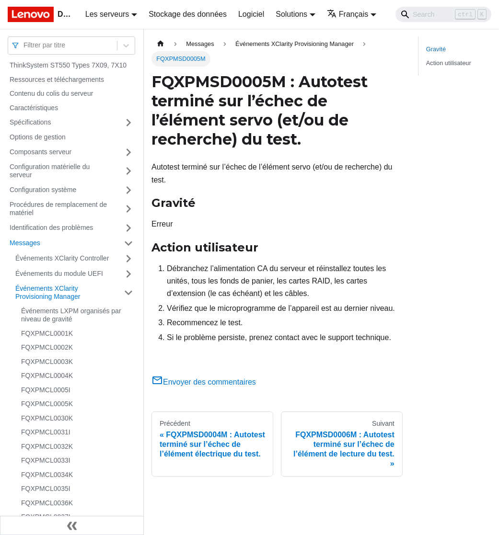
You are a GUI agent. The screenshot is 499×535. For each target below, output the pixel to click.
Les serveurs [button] (107, 14)
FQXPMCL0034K (47, 474)
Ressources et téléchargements (57, 79)
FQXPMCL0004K (47, 375)
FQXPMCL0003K (47, 361)
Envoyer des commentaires (203, 382)
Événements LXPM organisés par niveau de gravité (71, 315)
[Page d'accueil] (160, 43)
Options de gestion (38, 137)
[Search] (443, 14)
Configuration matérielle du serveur (50, 171)
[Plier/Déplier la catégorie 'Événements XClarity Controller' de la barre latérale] (128, 258)
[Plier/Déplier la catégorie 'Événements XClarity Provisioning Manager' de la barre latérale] (128, 293)
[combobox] (24, 45)
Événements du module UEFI (59, 273)
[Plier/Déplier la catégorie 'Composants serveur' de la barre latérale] (128, 152)
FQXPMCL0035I (45, 488)
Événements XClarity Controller (62, 258)
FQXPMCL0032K (47, 446)
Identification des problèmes (51, 227)
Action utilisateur (448, 63)
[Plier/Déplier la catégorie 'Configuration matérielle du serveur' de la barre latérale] (128, 171)
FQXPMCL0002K (47, 347)
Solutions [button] (291, 14)
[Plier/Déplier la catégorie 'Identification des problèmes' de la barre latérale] (128, 228)
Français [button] (347, 14)
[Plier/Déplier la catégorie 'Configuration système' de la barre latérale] (128, 190)
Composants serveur (40, 152)
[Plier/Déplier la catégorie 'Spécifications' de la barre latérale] (128, 122)
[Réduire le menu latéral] (72, 525)
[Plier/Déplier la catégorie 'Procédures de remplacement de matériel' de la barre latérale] (128, 209)
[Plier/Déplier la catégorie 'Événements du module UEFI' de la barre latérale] (128, 274)
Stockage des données (188, 14)
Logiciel (251, 14)
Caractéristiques (34, 108)
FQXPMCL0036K (47, 503)
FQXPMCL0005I (45, 390)
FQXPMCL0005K (47, 404)
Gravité (436, 49)
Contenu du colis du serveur (51, 93)
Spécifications (30, 122)
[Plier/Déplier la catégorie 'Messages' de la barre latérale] (128, 243)
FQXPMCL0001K (47, 333)
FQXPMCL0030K (47, 418)
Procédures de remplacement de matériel (58, 209)
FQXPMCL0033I (45, 460)
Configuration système (43, 190)
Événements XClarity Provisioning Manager (47, 293)
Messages (25, 243)
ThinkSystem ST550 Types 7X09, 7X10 (68, 65)
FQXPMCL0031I (45, 432)
